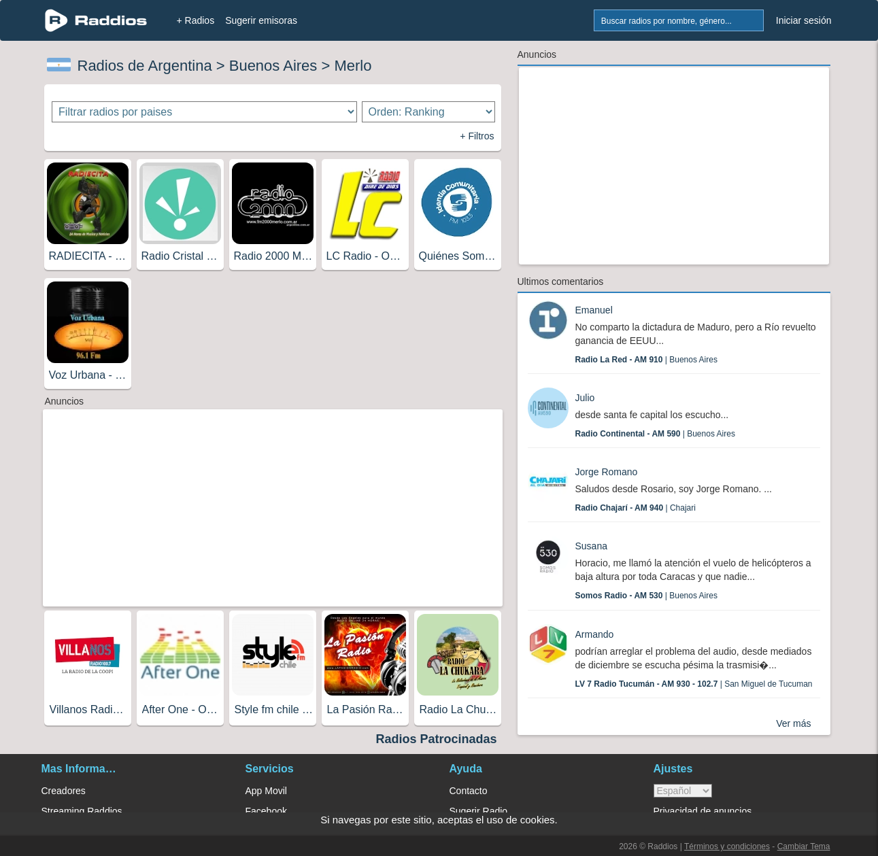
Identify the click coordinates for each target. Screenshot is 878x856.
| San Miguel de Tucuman (694, 684)
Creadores (63, 790)
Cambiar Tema (803, 846)
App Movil (266, 790)
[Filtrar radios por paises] (204, 111)
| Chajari (635, 508)
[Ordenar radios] (428, 111)
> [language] (683, 791)
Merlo (352, 65)
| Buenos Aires (646, 359)
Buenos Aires (273, 65)
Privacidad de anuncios (703, 811)
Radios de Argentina (145, 65)
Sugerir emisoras (261, 20)
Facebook (266, 811)
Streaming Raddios (81, 811)
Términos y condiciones (727, 846)
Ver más (793, 723)
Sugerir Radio (479, 811)
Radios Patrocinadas (435, 739)
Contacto (469, 790)
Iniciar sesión (804, 20)
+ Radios (196, 20)
